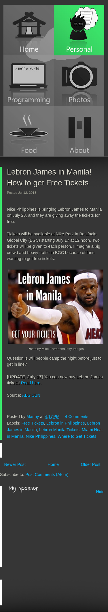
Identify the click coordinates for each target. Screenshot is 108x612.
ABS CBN (31, 395)
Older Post (91, 464)
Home (28, 30)
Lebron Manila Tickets (59, 429)
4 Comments (76, 416)
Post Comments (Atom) (47, 474)
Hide (100, 491)
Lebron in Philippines (65, 423)
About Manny (79, 131)
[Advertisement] (52, 530)
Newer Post (14, 464)
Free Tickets (32, 423)
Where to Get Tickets (77, 436)
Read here (30, 383)
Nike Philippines (40, 436)
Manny (33, 416)
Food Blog (28, 131)
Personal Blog (79, 30)
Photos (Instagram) (79, 80)
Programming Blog (28, 80)
